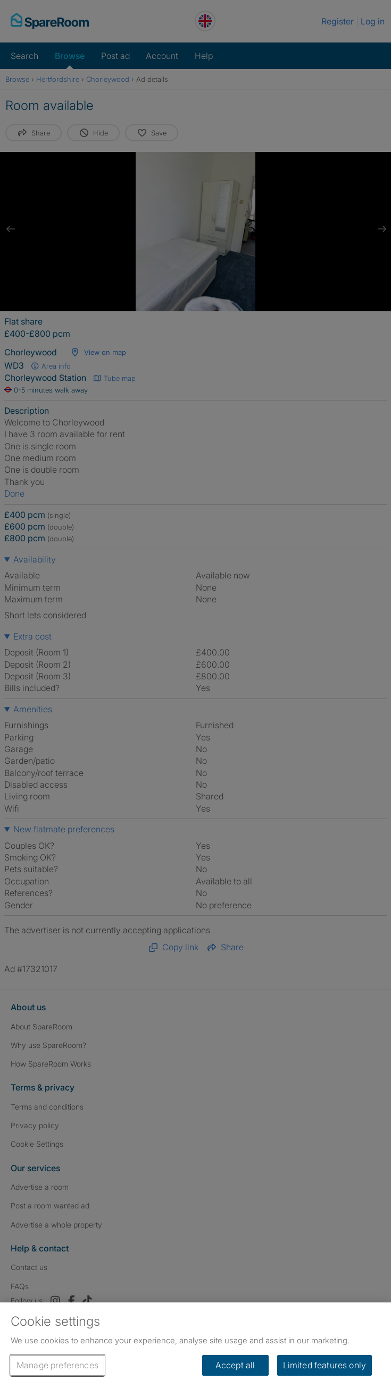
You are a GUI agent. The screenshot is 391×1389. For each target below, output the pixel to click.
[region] (195, 1345)
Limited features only (324, 1365)
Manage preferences (57, 1365)
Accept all (235, 1365)
